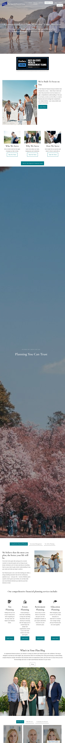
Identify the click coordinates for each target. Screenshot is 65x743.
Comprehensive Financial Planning (19, 544)
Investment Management (36, 544)
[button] (30, 2)
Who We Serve (29, 721)
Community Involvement (42, 721)
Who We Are (20, 721)
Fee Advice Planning (49, 544)
